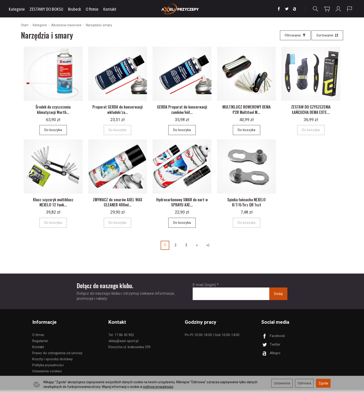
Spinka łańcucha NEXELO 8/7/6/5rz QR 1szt (246, 204)
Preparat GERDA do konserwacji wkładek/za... (117, 110)
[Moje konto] (338, 9)
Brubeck (74, 9)
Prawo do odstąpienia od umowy (57, 355)
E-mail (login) (204, 287)
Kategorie (17, 9)
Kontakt (109, 9)
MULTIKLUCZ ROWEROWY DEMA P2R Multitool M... (246, 110)
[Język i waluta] (349, 9)
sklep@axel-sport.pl (123, 343)
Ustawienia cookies (47, 373)
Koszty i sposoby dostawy (52, 361)
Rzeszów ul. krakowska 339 (129, 349)
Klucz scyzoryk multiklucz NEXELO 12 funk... (53, 204)
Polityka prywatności (48, 367)
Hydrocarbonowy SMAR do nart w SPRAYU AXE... (182, 204)
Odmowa (304, 383)
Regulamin (40, 343)
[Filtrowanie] (295, 35)
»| (207, 247)
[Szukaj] (315, 9)
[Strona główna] (182, 9)
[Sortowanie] (327, 35)
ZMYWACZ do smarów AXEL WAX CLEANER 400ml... (117, 204)
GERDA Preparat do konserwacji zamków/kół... (182, 110)
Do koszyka (53, 131)
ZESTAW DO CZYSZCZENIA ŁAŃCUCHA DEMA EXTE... (311, 110)
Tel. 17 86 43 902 (121, 337)
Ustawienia (282, 383)
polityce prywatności (158, 387)
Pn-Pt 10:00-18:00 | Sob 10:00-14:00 (212, 337)
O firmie (92, 9)
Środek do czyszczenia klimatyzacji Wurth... (53, 110)
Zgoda (323, 383)
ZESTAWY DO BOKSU (46, 9)
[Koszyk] (327, 9)
